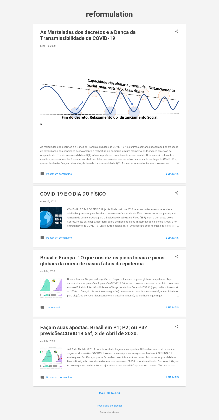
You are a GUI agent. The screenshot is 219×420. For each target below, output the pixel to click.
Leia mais (172, 173)
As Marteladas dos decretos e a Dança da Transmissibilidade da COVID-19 (88, 35)
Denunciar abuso (109, 412)
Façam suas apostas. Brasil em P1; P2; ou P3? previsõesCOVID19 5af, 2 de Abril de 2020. (93, 330)
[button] (177, 31)
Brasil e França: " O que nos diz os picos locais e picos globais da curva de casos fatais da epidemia (102, 261)
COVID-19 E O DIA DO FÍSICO (73, 194)
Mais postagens (109, 393)
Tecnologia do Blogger (109, 405)
